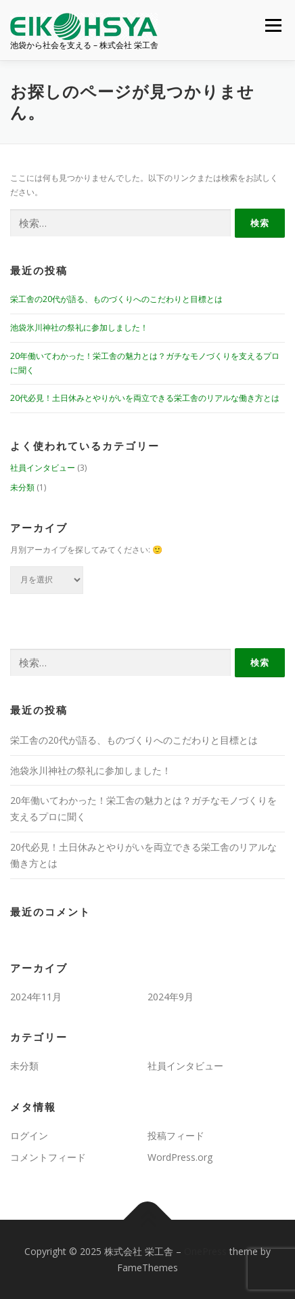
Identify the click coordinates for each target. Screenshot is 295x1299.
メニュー (273, 25)
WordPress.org (180, 1157)
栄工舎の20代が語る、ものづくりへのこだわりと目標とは (116, 299)
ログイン (29, 1135)
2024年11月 (36, 996)
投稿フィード (176, 1135)
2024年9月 (171, 996)
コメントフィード (48, 1157)
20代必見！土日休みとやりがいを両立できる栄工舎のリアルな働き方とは (144, 398)
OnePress (205, 1251)
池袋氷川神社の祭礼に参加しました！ (79, 327)
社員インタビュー (42, 467)
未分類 (22, 487)
